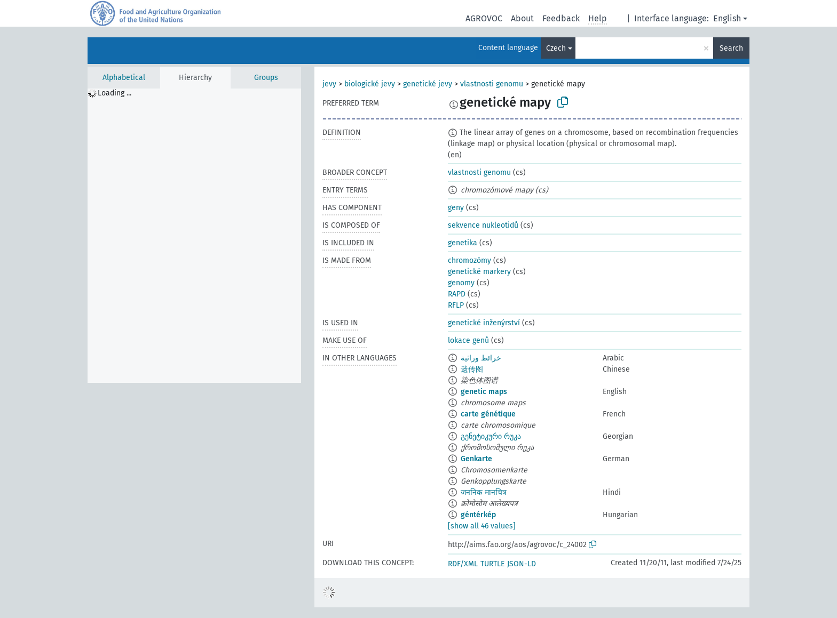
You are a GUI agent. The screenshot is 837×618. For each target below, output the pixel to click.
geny (456, 207)
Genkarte (476, 458)
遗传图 (472, 369)
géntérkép (478, 514)
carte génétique (488, 414)
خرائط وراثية (481, 358)
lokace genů (468, 340)
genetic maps (484, 391)
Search (731, 48)
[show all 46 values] (482, 526)
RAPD (456, 294)
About (522, 18)
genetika (462, 242)
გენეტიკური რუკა (491, 436)
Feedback (561, 18)
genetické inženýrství (484, 322)
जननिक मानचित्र (484, 492)
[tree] (194, 236)
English (727, 18)
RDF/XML (463, 563)
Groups (266, 77)
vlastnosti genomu (491, 84)
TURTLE (492, 563)
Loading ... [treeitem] (114, 93)
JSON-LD (521, 563)
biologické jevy (369, 84)
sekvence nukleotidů (483, 225)
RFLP (456, 305)
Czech (556, 48)
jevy (329, 84)
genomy (461, 282)
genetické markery (479, 271)
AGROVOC (483, 18)
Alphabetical (123, 77)
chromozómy (469, 260)
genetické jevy (427, 84)
